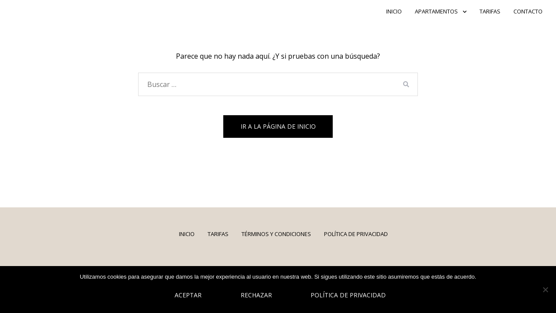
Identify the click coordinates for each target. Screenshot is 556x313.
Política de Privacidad (356, 234)
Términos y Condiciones (276, 234)
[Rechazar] (545, 289)
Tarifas (490, 11)
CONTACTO (528, 11)
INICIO (394, 11)
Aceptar (188, 295)
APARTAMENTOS (436, 11)
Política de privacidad (348, 295)
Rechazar (256, 295)
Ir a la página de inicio (278, 126)
